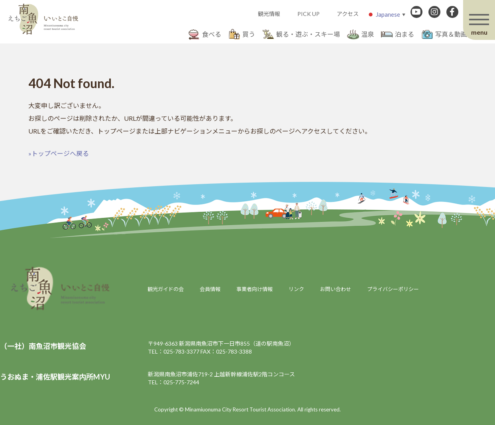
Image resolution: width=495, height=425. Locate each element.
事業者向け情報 (254, 289)
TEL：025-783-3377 (173, 351)
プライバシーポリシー (393, 289)
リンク (296, 289)
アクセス (348, 13)
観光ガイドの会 (165, 289)
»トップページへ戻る (58, 153)
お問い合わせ (335, 289)
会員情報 (210, 289)
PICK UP (308, 13)
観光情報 (269, 13)
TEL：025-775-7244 (173, 382)
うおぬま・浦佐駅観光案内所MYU (55, 376)
